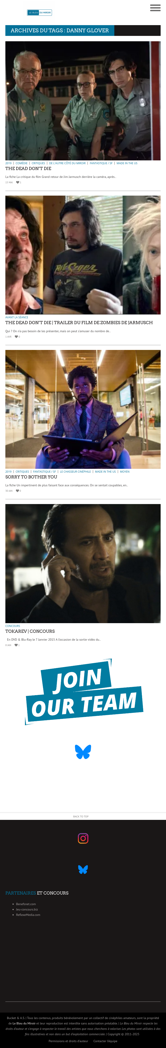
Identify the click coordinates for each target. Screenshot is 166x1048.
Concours (12, 626)
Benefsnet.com (26, 904)
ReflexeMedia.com (28, 915)
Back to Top (81, 816)
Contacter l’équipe (105, 1041)
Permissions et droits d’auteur (68, 1041)
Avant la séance (16, 317)
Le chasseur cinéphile (75, 472)
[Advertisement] (83, 970)
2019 (8, 163)
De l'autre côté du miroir (67, 163)
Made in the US (127, 163)
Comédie (22, 163)
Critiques (38, 163)
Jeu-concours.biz (27, 909)
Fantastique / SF (101, 163)
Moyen (124, 472)
